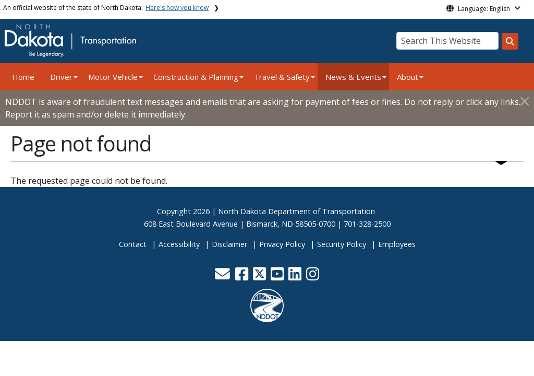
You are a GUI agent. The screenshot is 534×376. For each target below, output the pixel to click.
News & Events (353, 77)
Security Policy (341, 244)
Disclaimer (229, 244)
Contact (133, 244)
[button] (223, 276)
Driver (61, 77)
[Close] (524, 101)
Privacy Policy (282, 244)
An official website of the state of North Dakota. (106, 7)
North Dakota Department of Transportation (296, 211)
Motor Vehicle (113, 77)
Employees (397, 244)
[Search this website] (510, 41)
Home (23, 77)
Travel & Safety (282, 77)
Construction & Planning (195, 77)
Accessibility (179, 244)
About (407, 77)
